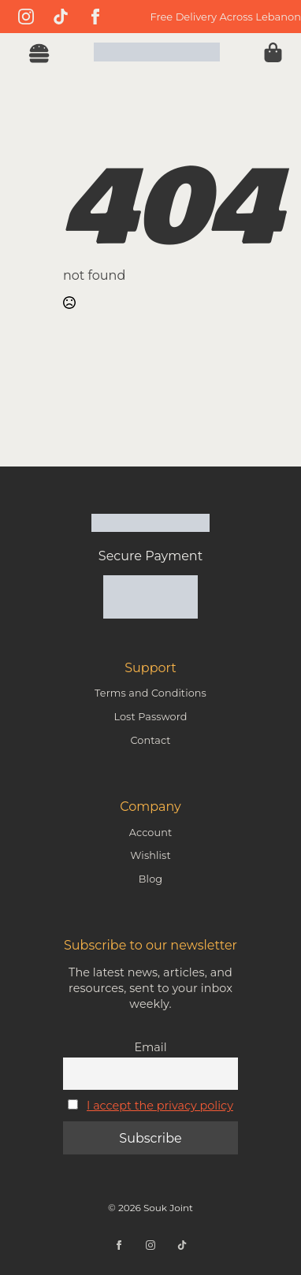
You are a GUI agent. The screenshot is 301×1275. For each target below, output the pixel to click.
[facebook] (95, 16)
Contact (150, 740)
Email (150, 1047)
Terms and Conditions (150, 693)
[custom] (60, 16)
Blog (150, 879)
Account (150, 832)
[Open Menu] (39, 55)
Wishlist (150, 855)
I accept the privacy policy (160, 1105)
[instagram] (26, 16)
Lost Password (150, 717)
